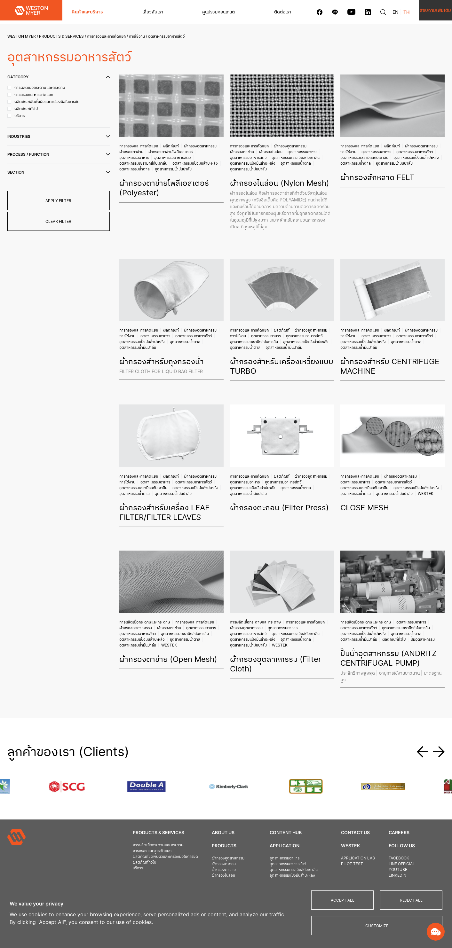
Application (271, 819)
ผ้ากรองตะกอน (215, 837)
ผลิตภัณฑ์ (173, 145)
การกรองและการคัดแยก (108, 36)
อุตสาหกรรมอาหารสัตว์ (174, 156)
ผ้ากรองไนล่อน (271, 151)
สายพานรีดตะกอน (217, 872)
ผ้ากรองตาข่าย (134, 151)
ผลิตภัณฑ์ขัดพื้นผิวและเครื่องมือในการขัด (161, 830)
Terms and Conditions (391, 870)
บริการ (133, 841)
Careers (377, 806)
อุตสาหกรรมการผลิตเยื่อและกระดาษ (285, 866)
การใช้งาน (139, 36)
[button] (423, 723)
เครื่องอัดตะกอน (216, 860)
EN (366, 12)
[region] (226, 913)
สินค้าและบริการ (87, 11)
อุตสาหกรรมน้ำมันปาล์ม (140, 174)
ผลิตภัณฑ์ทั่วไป (393, 620)
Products (215, 819)
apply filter (61, 200)
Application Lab (340, 831)
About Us (214, 806)
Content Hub (273, 806)
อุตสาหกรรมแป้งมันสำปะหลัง (144, 168)
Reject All (411, 900)
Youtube (376, 843)
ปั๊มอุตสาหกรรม (422, 620)
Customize (376, 925)
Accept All (342, 900)
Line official (380, 837)
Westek (389, 484)
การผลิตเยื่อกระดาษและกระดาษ (147, 602)
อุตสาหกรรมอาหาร (136, 156)
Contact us (337, 806)
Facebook (377, 831)
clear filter (61, 221)
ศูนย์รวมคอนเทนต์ (199, 11)
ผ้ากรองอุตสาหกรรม (202, 145)
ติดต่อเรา (253, 11)
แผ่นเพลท (210, 866)
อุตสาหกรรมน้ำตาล (187, 168)
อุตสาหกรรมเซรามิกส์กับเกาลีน (146, 162)
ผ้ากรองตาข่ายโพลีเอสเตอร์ (173, 151)
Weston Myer (24, 36)
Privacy (375, 864)
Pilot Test (334, 837)
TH (377, 12)
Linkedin (376, 849)
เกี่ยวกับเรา (142, 11)
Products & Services (63, 36)
